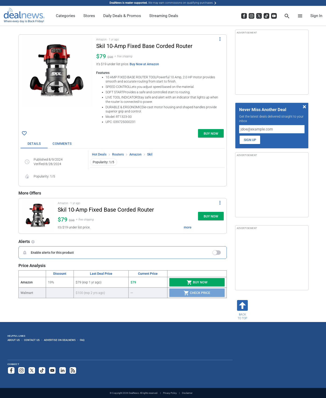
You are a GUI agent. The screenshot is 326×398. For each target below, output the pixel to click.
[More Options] (220, 39)
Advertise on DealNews (60, 340)
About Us (13, 340)
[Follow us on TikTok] (42, 370)
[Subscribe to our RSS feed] (73, 370)
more (187, 227)
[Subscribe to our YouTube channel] (52, 370)
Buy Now (197, 282)
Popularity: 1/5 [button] (103, 162)
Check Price (197, 293)
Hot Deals (99, 154)
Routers (118, 154)
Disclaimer (187, 393)
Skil (149, 154)
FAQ (82, 340)
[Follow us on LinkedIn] (62, 370)
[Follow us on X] (31, 370)
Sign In (316, 15)
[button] (123, 81)
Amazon (135, 154)
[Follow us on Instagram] (21, 370)
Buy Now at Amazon (144, 64)
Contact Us (32, 340)
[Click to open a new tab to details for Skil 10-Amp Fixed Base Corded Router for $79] (57, 71)
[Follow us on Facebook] (11, 370)
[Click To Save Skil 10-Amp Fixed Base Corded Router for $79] (24, 133)
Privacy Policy (170, 393)
